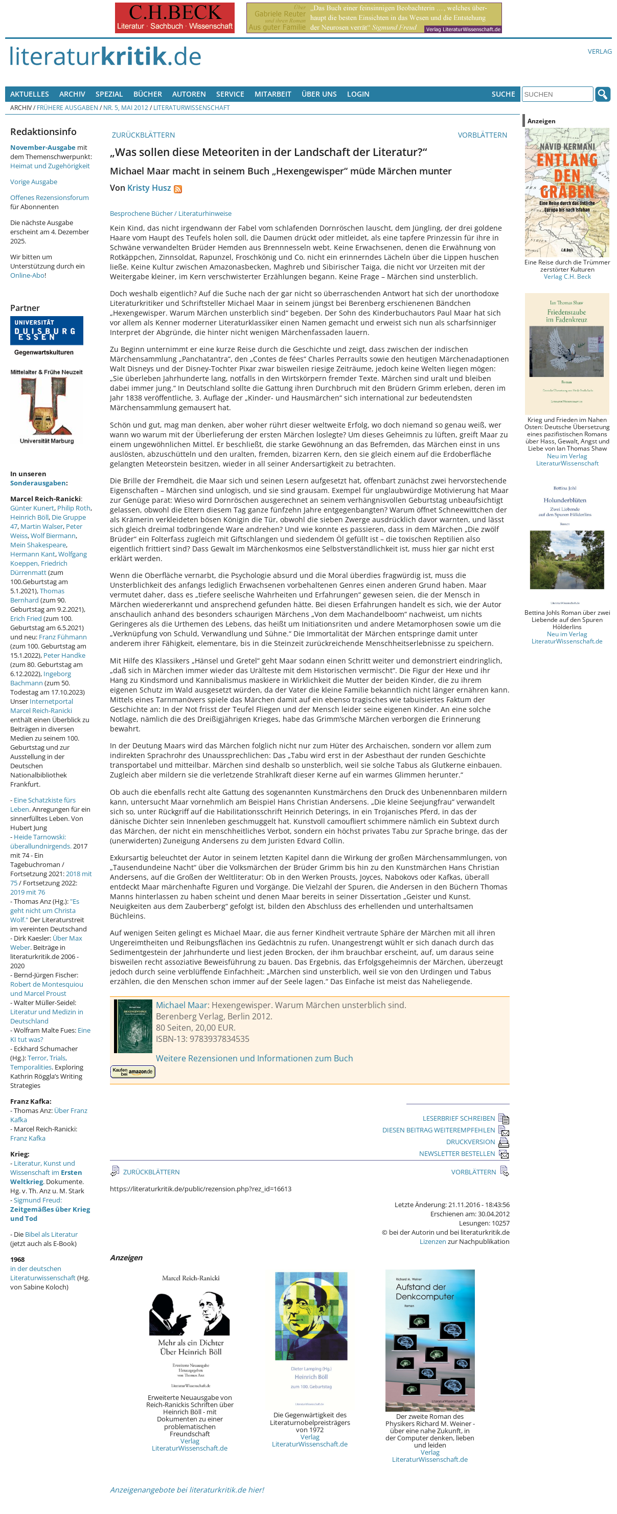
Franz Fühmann (63, 636)
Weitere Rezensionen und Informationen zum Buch (254, 1058)
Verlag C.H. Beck (567, 276)
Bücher (147, 94)
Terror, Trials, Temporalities (38, 1062)
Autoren (189, 94)
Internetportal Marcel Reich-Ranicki (41, 706)
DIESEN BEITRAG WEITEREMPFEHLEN (446, 1129)
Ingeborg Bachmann (40, 678)
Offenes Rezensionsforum (49, 197)
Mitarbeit (273, 94)
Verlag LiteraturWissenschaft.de (189, 1444)
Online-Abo (27, 275)
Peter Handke (64, 655)
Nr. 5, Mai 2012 (125, 107)
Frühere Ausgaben (67, 107)
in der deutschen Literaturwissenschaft (43, 1273)
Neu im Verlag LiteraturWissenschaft (567, 459)
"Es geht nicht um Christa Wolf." (44, 910)
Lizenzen (433, 1241)
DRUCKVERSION (478, 1141)
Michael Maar (182, 1005)
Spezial (109, 94)
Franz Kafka (27, 1138)
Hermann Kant (32, 554)
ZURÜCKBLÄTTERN (142, 135)
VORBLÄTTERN (484, 135)
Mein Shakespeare (38, 544)
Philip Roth (73, 508)
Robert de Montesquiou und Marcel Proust (46, 988)
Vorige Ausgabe (33, 181)
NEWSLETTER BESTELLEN (464, 1153)
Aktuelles (29, 94)
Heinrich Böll (29, 517)
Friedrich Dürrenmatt (38, 568)
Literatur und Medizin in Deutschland (46, 1016)
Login (358, 94)
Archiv (72, 94)
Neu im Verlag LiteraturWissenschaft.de (567, 637)
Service (230, 94)
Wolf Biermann (53, 535)
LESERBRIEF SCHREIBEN (466, 1118)
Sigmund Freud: (50, 1209)
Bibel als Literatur (51, 1234)
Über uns (319, 94)
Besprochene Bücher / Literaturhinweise (171, 213)
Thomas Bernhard (37, 595)
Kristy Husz (149, 187)
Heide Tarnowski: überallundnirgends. (41, 841)
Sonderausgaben (38, 482)
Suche (503, 94)
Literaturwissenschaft (191, 107)
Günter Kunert (32, 508)
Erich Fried (26, 618)
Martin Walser (41, 526)
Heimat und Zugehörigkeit (50, 165)
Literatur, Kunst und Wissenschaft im (46, 1172)
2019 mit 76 (27, 892)
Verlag (600, 51)
